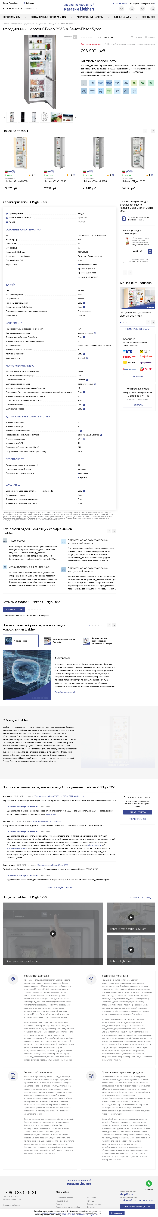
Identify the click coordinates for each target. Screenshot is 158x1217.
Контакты (91, 1207)
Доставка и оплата (64, 1198)
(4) (35, 175)
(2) (74, 175)
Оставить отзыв (14, 610)
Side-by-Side (148, 17)
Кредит (59, 1204)
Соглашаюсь (116, 1213)
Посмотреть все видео (141, 898)
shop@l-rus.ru (128, 1194)
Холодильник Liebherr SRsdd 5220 (53, 865)
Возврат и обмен (94, 1204)
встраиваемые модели (17, 848)
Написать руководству (137, 1206)
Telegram (28, 3)
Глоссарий (91, 1198)
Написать (138, 393)
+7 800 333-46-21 (13, 8)
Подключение (62, 1201)
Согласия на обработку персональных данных (79, 1215)
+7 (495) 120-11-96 (137, 383)
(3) (113, 175)
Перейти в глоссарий (65, 692)
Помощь (90, 1201)
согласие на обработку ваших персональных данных (53, 1213)
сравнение (50, 814)
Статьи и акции (120, 4)
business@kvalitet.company (136, 1200)
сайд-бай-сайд (94, 845)
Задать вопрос (138, 812)
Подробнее (137, 364)
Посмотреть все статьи (137, 325)
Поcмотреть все (137, 819)
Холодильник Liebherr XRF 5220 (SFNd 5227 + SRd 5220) (59, 796)
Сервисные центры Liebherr (68, 1207)
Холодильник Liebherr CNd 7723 (47, 821)
